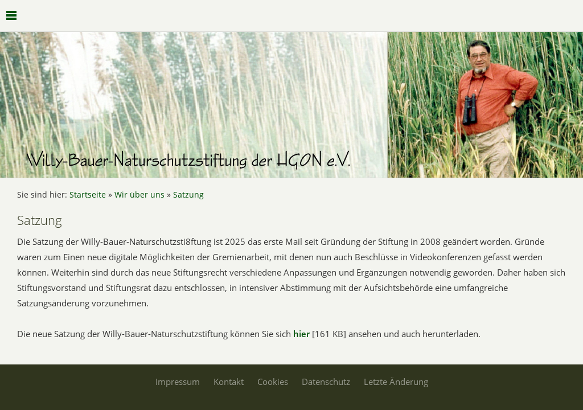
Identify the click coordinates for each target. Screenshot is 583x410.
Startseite (87, 195)
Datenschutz (326, 381)
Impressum (177, 381)
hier (301, 333)
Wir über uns (139, 195)
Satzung (188, 195)
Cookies (272, 381)
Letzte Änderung (396, 381)
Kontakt (229, 381)
